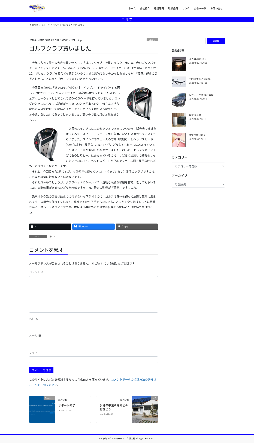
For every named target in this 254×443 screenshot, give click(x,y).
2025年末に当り (198, 59)
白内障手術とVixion (200, 79)
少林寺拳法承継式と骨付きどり (114, 407)
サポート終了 (66, 405)
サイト (33, 352)
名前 (33, 318)
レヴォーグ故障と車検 (201, 95)
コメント (36, 272)
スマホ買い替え (197, 135)
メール (35, 335)
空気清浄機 (195, 115)
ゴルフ (152, 39)
